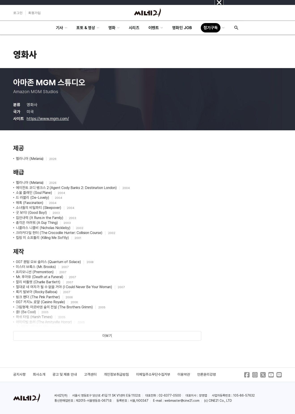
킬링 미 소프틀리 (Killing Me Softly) (43, 238)
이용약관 (183, 374)
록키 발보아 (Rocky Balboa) (37, 292)
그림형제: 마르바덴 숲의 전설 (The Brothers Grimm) (55, 307)
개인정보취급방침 (116, 374)
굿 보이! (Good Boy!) (32, 212)
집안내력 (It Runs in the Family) (40, 218)
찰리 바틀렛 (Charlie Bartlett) (38, 282)
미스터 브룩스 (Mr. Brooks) (36, 267)
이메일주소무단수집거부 (153, 374)
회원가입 (34, 13)
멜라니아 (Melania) (30, 159)
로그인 (18, 13)
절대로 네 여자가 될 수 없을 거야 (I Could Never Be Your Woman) (64, 287)
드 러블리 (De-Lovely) (33, 197)
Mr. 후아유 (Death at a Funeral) (40, 277)
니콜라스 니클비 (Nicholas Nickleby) (43, 228)
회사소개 (39, 374)
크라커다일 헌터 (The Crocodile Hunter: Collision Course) (59, 233)
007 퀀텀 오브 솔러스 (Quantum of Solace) (49, 262)
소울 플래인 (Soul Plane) (34, 193)
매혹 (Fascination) (30, 203)
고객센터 (90, 374)
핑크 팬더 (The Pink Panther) (38, 297)
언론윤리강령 (206, 374)
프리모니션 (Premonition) (35, 272)
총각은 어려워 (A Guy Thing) (37, 223)
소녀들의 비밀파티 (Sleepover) (39, 208)
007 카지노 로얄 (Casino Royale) (41, 302)
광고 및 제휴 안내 (65, 374)
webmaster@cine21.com (182, 400)
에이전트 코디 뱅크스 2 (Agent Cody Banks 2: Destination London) (67, 188)
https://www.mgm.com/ (48, 118)
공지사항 (19, 374)
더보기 (107, 336)
